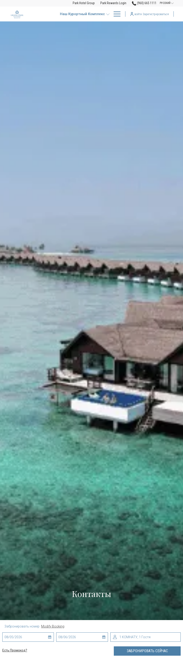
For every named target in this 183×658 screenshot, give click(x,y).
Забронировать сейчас (147, 651)
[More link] (115, 14)
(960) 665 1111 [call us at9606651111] (144, 3)
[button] (23, 637)
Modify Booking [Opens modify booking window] (52, 626)
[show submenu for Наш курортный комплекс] (108, 14)
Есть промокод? (14, 650)
